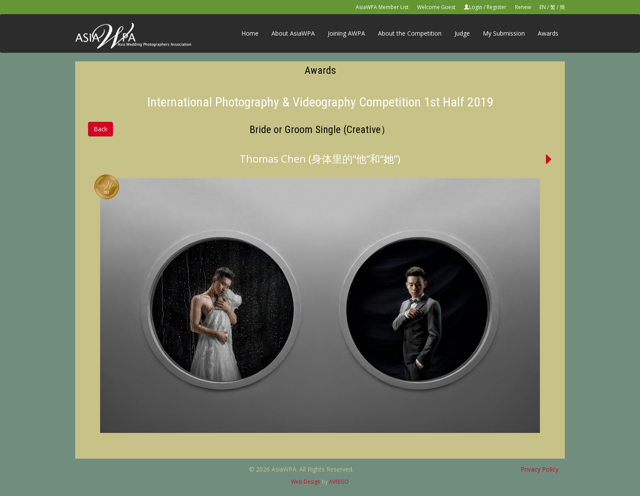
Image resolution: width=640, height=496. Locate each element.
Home (250, 33)
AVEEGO (339, 481)
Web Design (305, 481)
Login (475, 7)
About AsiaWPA (293, 33)
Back (100, 129)
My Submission (504, 33)
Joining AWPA (346, 33)
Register (496, 7)
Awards (548, 33)
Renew (523, 7)
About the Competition (410, 33)
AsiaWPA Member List (382, 7)
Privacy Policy (539, 469)
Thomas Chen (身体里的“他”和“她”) (320, 158)
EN (542, 7)
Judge (462, 33)
